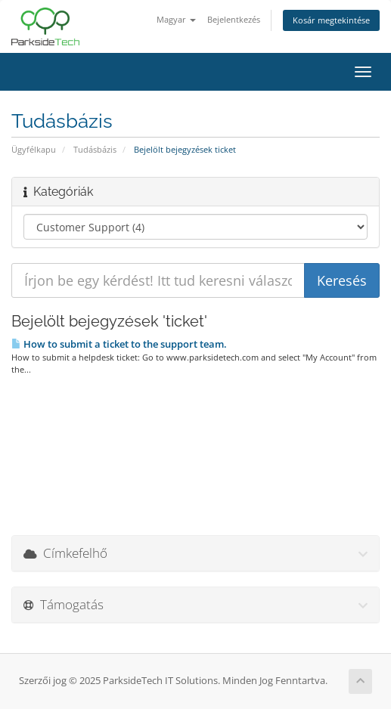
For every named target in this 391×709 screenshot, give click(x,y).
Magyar (176, 19)
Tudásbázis (94, 149)
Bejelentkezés (233, 19)
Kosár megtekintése (331, 20)
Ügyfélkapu (33, 149)
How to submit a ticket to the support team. (119, 344)
